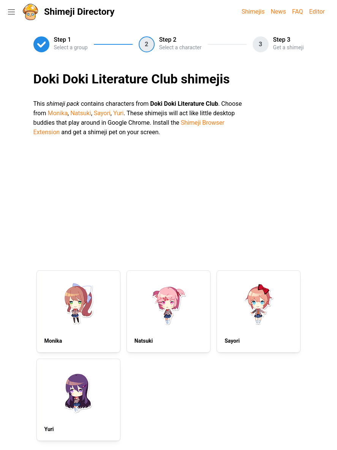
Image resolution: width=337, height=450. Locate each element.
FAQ (297, 11)
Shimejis (253, 11)
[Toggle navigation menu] (11, 11)
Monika (57, 113)
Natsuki (80, 113)
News (278, 11)
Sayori (102, 113)
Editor (317, 11)
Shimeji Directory (79, 11)
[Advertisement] (168, 202)
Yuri (118, 113)
